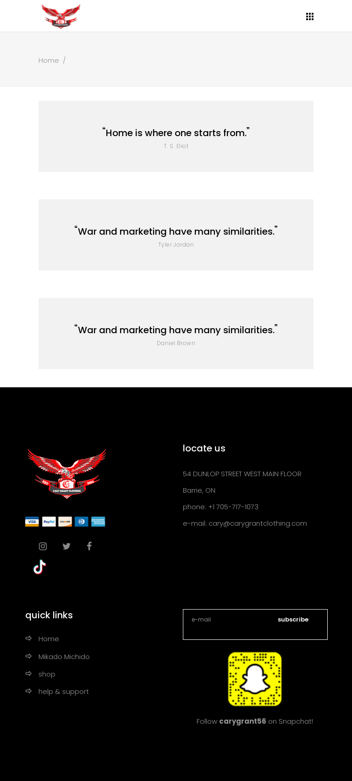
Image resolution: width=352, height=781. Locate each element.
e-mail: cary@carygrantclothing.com (245, 523)
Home (48, 60)
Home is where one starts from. (176, 132)
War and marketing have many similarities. (176, 231)
